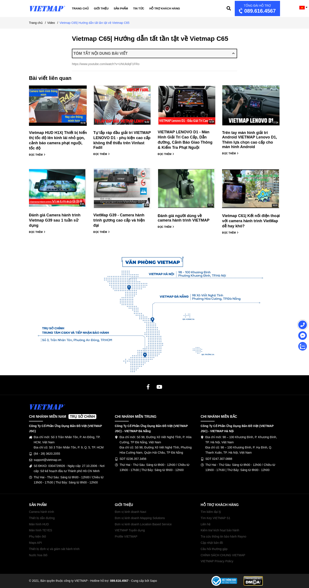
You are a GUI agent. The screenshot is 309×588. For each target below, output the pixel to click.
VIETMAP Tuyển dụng (130, 530)
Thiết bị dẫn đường (42, 518)
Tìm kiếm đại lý (211, 512)
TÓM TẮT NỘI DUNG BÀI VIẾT (154, 53)
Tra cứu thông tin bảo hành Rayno (223, 536)
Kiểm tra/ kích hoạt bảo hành (220, 530)
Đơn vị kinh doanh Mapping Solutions (140, 518)
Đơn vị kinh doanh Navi (130, 512)
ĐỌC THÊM (37, 154)
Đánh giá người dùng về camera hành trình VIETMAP (183, 218)
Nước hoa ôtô (38, 555)
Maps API (35, 542)
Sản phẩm (121, 8)
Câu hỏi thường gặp (214, 549)
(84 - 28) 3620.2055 (47, 453)
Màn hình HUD (39, 524)
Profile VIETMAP (126, 536)
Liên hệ (206, 524)
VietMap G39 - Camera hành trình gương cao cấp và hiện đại (119, 220)
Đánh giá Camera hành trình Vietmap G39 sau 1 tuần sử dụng (54, 220)
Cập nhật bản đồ (212, 542)
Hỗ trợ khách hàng (164, 8)
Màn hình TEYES (40, 530)
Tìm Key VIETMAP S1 (215, 518)
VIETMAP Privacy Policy (217, 561)
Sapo (153, 580)
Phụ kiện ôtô (37, 536)
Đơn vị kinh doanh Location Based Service (143, 524)
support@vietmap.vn (47, 460)
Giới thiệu (101, 8)
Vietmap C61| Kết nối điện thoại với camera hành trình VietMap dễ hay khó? (251, 221)
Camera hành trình (41, 512)
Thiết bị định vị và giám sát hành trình (54, 549)
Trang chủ (80, 8)
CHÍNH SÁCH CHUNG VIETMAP (223, 555)
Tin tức (138, 8)
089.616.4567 (257, 9)
